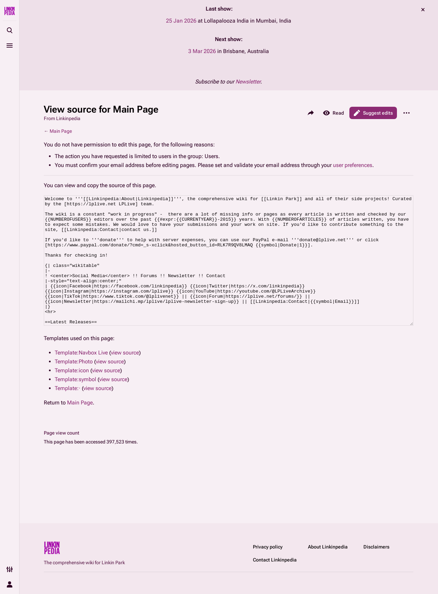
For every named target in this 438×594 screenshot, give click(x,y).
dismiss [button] (423, 9)
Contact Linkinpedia (275, 560)
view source (125, 378)
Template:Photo (74, 387)
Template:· (67, 414)
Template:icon (72, 396)
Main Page (61, 131)
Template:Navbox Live (81, 378)
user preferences (352, 165)
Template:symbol (75, 405)
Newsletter (247, 81)
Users (211, 156)
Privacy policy (268, 547)
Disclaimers (376, 547)
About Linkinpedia (328, 547)
